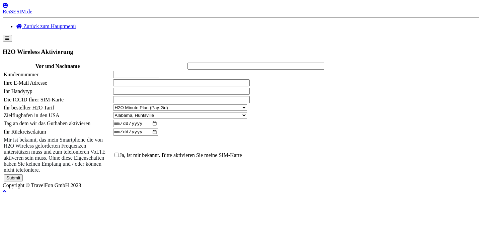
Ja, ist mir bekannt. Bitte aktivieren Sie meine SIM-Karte (181, 157)
